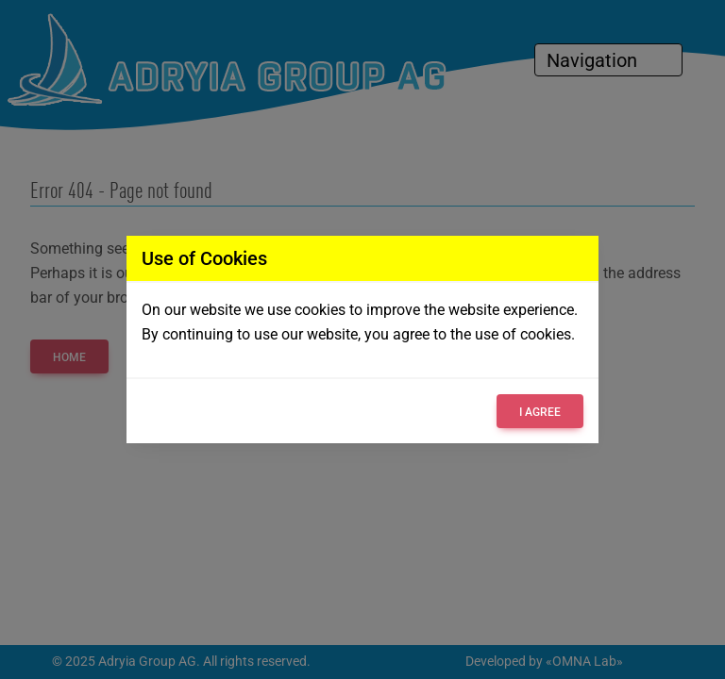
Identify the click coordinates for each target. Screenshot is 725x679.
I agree (540, 412)
